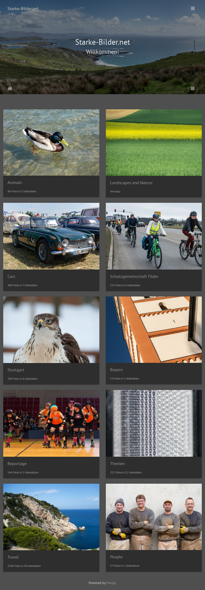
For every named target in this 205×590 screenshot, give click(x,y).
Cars (11, 276)
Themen (117, 463)
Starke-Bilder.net (23, 8)
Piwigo (111, 583)
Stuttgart (15, 370)
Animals (14, 182)
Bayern (116, 369)
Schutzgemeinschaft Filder (134, 276)
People (116, 557)
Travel (13, 557)
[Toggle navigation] (193, 8)
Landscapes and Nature (131, 182)
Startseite (9, 88)
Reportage (17, 463)
